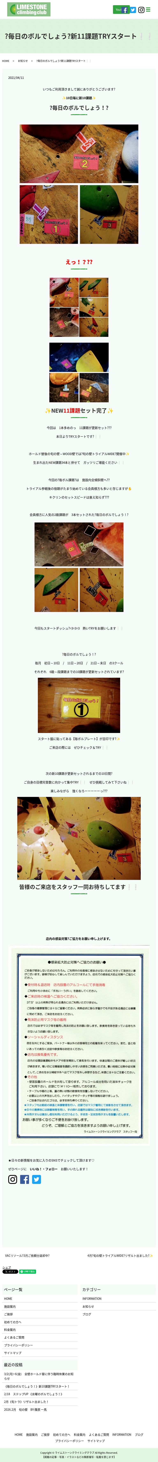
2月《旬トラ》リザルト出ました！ (26, 1402)
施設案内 (10, 1306)
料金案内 (10, 1329)
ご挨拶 (8, 1314)
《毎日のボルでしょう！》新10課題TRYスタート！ (37, 1386)
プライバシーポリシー (18, 1345)
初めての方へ (12, 1322)
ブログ (86, 1314)
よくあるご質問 (14, 1337)
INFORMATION (91, 1298)
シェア (6, 1267)
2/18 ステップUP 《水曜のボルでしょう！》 (34, 1394)
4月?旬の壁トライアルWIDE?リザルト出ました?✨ (120, 1256)
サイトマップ (12, 1353)
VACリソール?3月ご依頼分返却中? (27, 1256)
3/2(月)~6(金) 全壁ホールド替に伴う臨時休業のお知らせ (38, 1376)
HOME (5, 61)
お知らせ (23, 61)
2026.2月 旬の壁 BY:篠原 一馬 (25, 1409)
